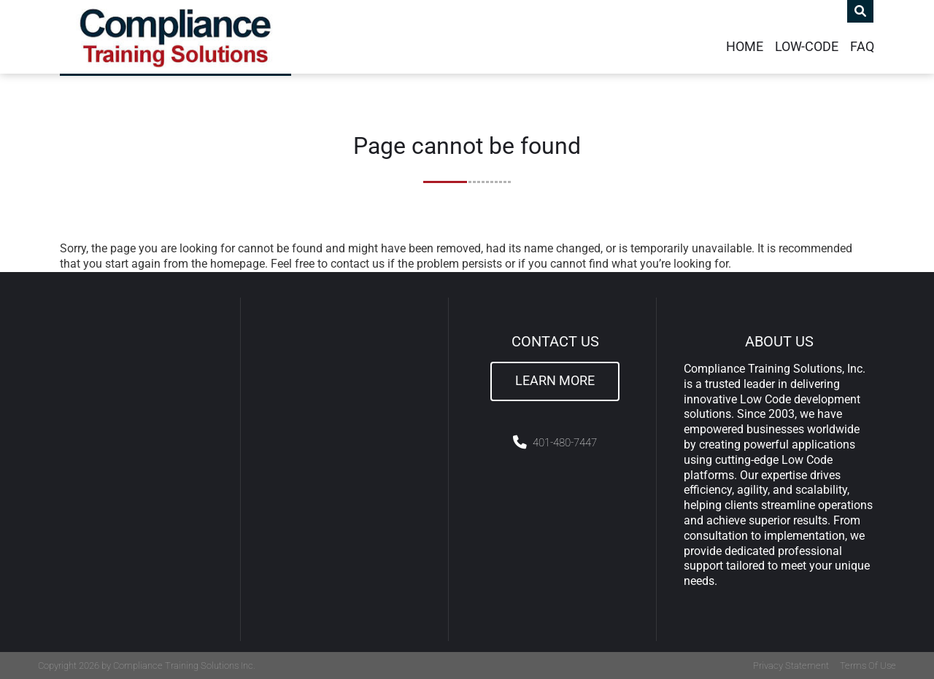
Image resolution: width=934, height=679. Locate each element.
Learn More (555, 380)
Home (744, 46)
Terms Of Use (868, 665)
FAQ (862, 46)
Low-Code (806, 46)
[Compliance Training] (175, 37)
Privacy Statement (791, 665)
